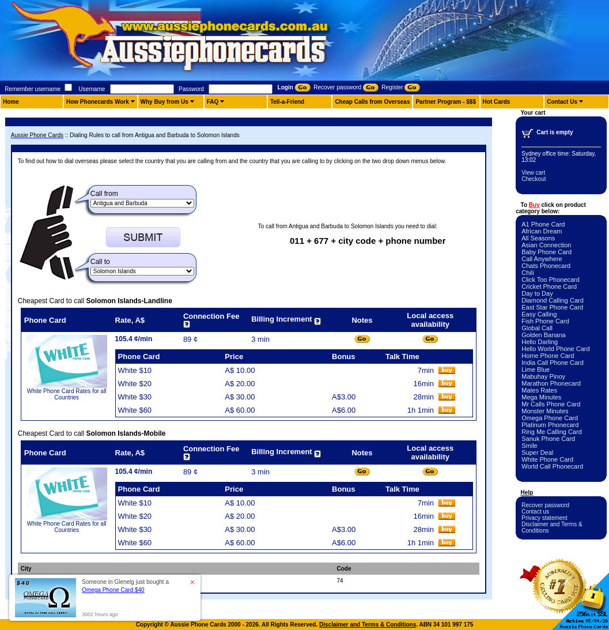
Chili (527, 272)
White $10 (135, 370)
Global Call (537, 328)
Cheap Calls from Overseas (372, 102)
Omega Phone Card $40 (113, 590)
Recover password (545, 505)
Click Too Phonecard (550, 279)
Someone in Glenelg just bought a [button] (125, 586)
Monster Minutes (544, 411)
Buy (534, 205)
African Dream (541, 231)
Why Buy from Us (164, 102)
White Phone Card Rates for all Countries (67, 394)
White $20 (135, 383)
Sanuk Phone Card (548, 438)
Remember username (32, 89)
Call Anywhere (541, 258)
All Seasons (538, 238)
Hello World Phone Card (555, 348)
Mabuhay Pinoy (543, 376)
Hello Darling (539, 341)
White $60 (135, 410)
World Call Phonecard (552, 466)
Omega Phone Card (549, 417)
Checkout (533, 179)
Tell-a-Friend (287, 102)
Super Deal (537, 452)
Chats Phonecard (545, 265)
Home (11, 102)
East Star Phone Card (552, 307)
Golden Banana (543, 334)
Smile (529, 445)
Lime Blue (535, 369)
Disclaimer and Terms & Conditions (367, 624)
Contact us (535, 511)
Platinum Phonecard (549, 424)
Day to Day (537, 293)
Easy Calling (539, 314)
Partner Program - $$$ (445, 102)
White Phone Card (547, 459)
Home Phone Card (547, 355)
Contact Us (562, 102)
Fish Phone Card (545, 321)
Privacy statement (544, 518)
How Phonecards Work (97, 102)
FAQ (213, 102)
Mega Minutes (541, 397)
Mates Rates (539, 390)
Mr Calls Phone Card (550, 404)
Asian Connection (546, 245)
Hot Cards (496, 102)
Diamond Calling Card (552, 300)
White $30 (135, 397)
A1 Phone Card (543, 224)
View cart (533, 172)
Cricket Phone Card (549, 286)
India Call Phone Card (552, 362)
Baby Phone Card (546, 251)
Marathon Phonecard (551, 383)
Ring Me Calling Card (551, 431)
